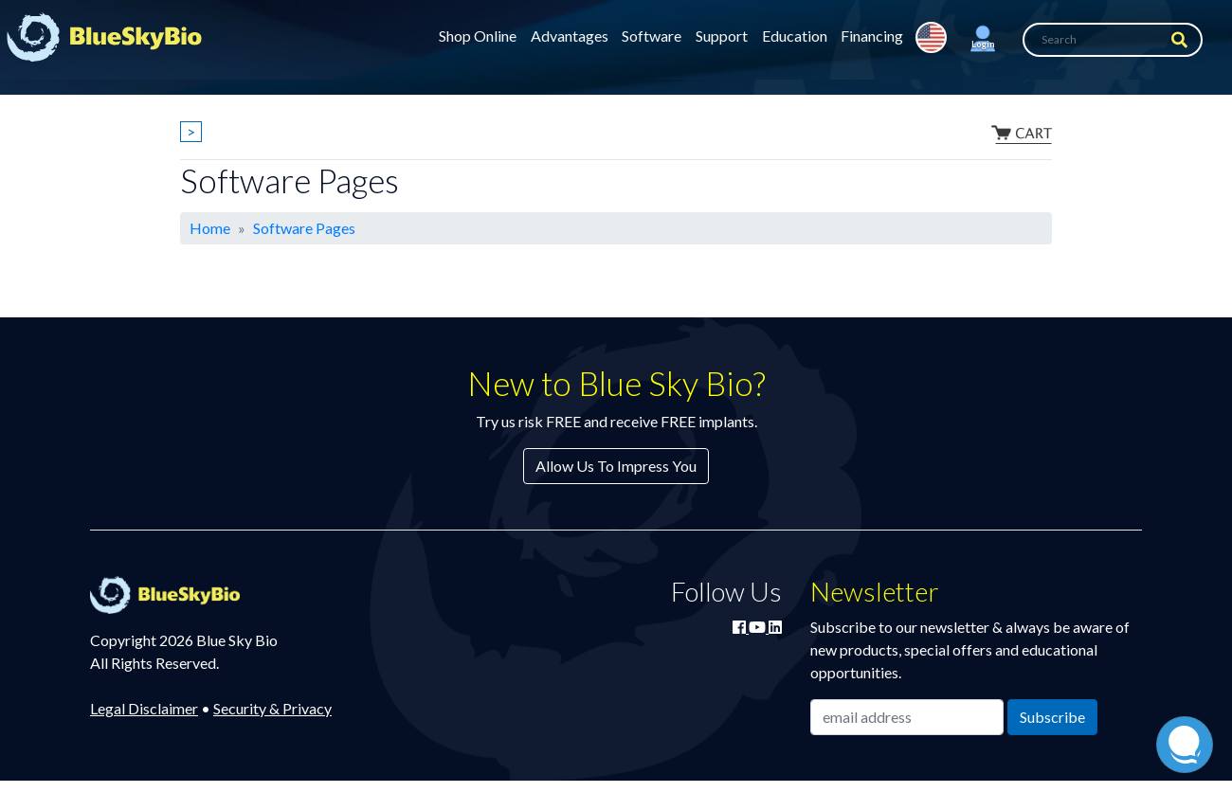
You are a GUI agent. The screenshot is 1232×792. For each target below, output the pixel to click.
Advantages (569, 36)
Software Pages (304, 228)
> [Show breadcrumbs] (191, 131)
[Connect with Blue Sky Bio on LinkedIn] (775, 627)
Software (651, 36)
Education (794, 36)
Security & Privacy (272, 708)
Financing (872, 36)
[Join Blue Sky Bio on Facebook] (741, 627)
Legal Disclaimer (144, 708)
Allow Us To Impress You (616, 466)
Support (722, 36)
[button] (982, 39)
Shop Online (477, 36)
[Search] (1113, 40)
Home (210, 228)
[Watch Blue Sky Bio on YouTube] (759, 627)
